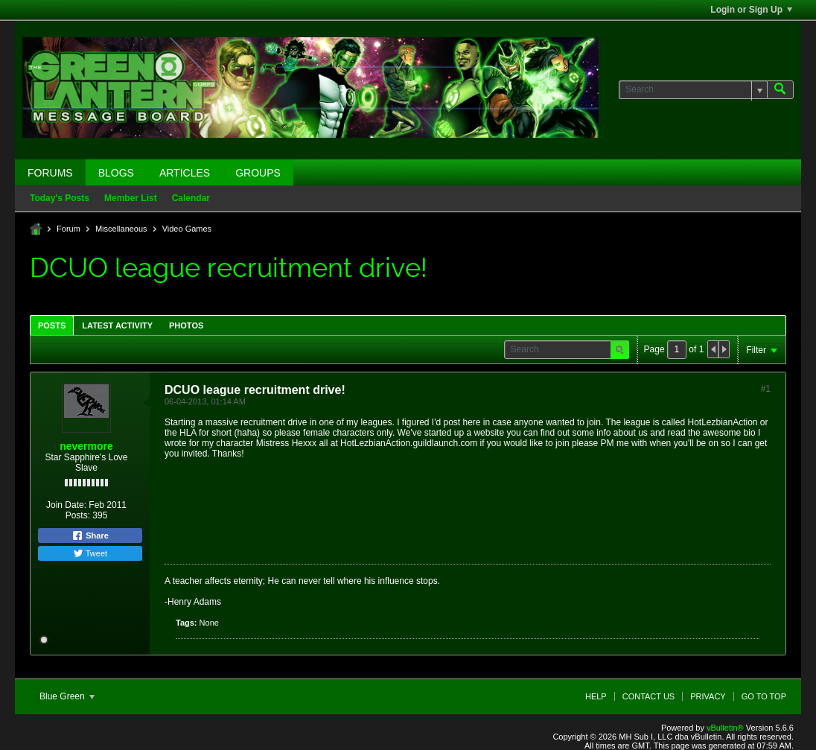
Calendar (191, 198)
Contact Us (648, 696)
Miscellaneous (121, 228)
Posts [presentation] (52, 325)
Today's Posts (59, 198)
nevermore (86, 446)
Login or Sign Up (751, 9)
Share (90, 535)
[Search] (693, 89)
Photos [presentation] (186, 325)
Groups (258, 173)
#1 (766, 389)
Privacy (707, 696)
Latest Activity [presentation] (117, 325)
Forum (68, 228)
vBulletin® (725, 727)
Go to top (764, 696)
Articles (184, 173)
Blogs (116, 173)
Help (596, 696)
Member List (130, 198)
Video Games (186, 228)
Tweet (90, 553)
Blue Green (67, 696)
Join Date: (66, 505)
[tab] (52, 325)
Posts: (78, 515)
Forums (50, 173)
